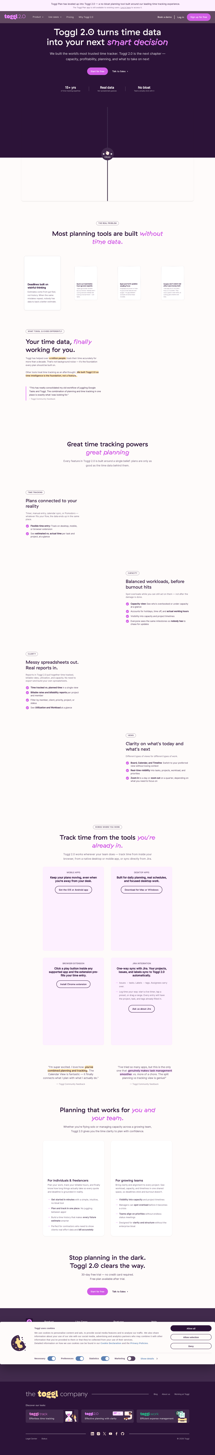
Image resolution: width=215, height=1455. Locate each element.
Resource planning (83, 1344)
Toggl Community (159, 1339)
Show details (147, 1449)
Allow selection (191, 1428)
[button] (38, 17)
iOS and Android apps (54, 1334)
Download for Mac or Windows (141, 889)
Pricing (70, 17)
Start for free (97, 71)
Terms (162, 1344)
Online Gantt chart (122, 1339)
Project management (84, 1328)
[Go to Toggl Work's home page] (16, 17)
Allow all (191, 1419)
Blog (156, 1394)
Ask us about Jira (141, 1008)
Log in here (126, 7)
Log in (180, 17)
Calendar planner (121, 1334)
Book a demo (165, 17)
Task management (83, 1350)
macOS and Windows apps (56, 1339)
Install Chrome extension (73, 984)
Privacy (154, 1344)
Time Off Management (85, 1339)
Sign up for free (198, 17)
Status (154, 1350)
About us (166, 1394)
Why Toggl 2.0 (86, 17)
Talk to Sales (119, 71)
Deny (191, 1437)
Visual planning (82, 1355)
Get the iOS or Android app (73, 889)
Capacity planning (83, 1334)
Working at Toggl (181, 1394)
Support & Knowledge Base (163, 1334)
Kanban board (120, 1328)
